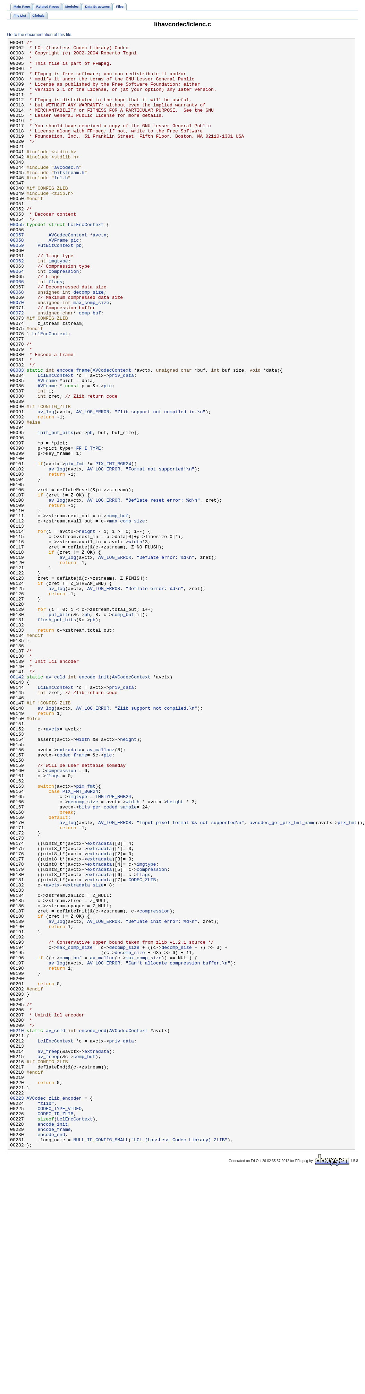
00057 (17, 274)
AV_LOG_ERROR (92, 486)
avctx (100, 274)
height (87, 630)
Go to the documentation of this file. (40, 34)
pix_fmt (75, 549)
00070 (17, 355)
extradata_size (84, 1054)
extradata (69, 892)
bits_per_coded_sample (108, 961)
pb (79, 287)
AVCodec (36, 1310)
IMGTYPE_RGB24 (113, 948)
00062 (17, 305)
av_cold (55, 805)
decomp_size (88, 343)
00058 (17, 280)
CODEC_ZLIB (142, 1048)
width (135, 642)
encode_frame (73, 436)
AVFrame (58, 280)
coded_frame (72, 898)
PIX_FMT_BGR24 (113, 549)
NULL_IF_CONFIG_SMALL (100, 1360)
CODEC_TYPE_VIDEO (59, 1322)
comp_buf (90, 368)
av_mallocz (100, 892)
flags (55, 330)
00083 (17, 436)
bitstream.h (69, 199)
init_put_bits (55, 511)
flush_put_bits (56, 736)
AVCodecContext (68, 274)
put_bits (59, 730)
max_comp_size (91, 355)
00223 (17, 1310)
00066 (17, 330)
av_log (45, 486)
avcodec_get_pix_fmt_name (282, 979)
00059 (17, 287)
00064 (17, 318)
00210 (17, 1229)
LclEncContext (86, 262)
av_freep (48, 1254)
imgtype (58, 305)
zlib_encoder (65, 1310)
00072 (17, 368)
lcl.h (61, 205)
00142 (17, 805)
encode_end (92, 1229)
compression (64, 318)
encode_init (94, 805)
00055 (17, 262)
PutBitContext (55, 287)
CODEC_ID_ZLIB (55, 1329)
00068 (17, 343)
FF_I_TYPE (88, 530)
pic (75, 280)
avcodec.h (66, 193)
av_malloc (102, 1141)
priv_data (121, 443)
